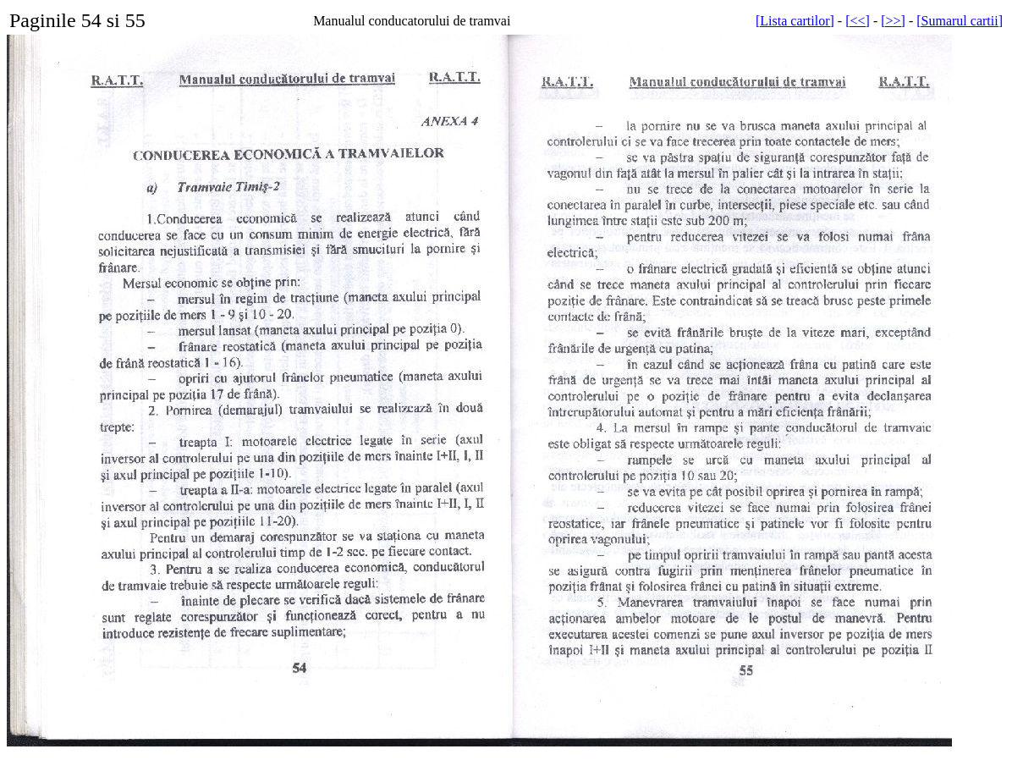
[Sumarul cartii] (959, 21)
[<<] (857, 21)
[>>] (893, 21)
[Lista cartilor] (795, 21)
